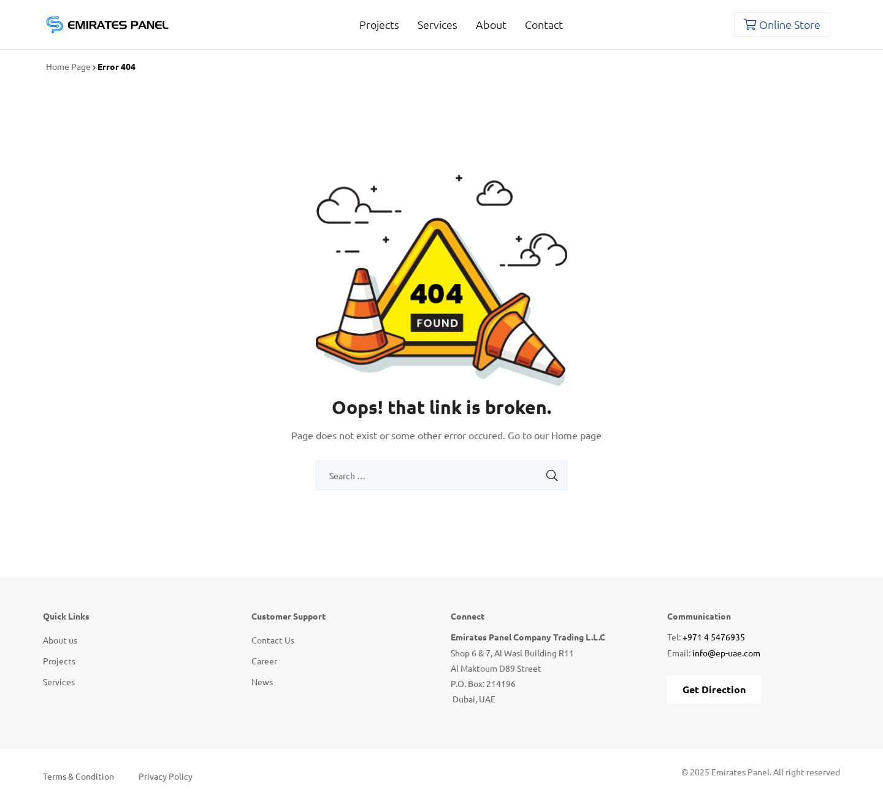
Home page (576, 435)
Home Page (68, 66)
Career (264, 660)
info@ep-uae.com (726, 652)
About (491, 24)
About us (60, 639)
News (262, 681)
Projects (379, 24)
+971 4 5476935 (713, 636)
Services (437, 24)
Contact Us (272, 639)
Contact (544, 24)
